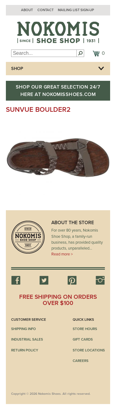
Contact (45, 10)
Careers (80, 361)
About (27, 10)
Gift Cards (83, 339)
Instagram (100, 280)
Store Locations (89, 350)
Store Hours (85, 329)
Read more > (62, 254)
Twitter (44, 280)
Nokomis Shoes (58, 32)
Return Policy (24, 350)
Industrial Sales (27, 339)
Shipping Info (23, 329)
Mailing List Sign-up (76, 10)
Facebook (15, 280)
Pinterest (72, 280)
